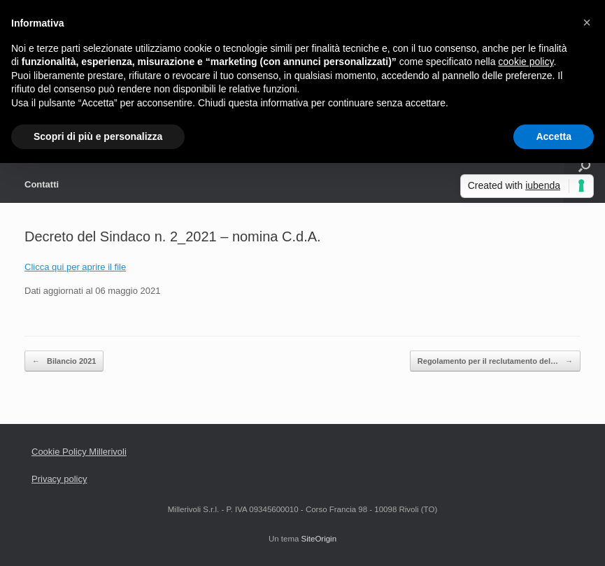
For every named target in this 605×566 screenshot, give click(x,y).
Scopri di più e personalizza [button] (98, 136)
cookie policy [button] (525, 61)
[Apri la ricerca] (584, 166)
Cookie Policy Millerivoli (79, 451)
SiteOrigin (319, 539)
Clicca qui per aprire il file (75, 267)
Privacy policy (59, 479)
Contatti (41, 184)
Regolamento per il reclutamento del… (495, 361)
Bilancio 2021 (64, 361)
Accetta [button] (553, 136)
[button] (587, 22)
